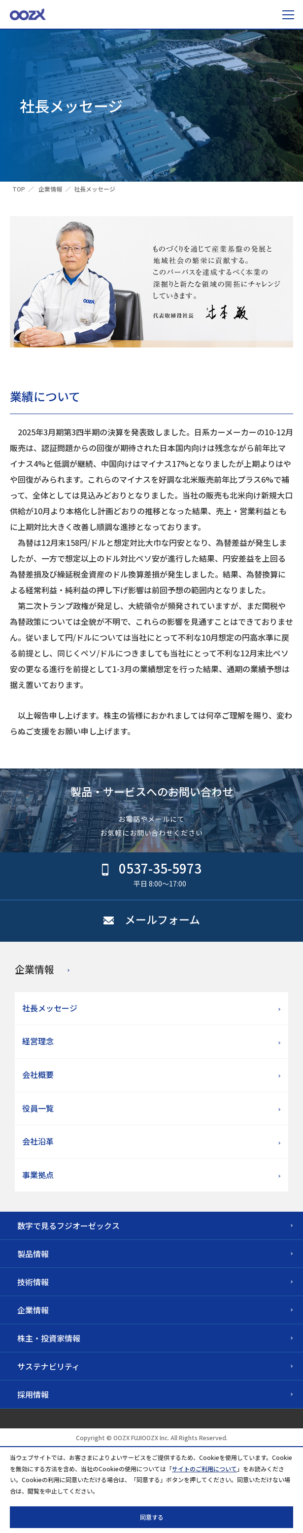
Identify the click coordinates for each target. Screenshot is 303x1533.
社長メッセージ (49, 1008)
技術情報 (33, 1282)
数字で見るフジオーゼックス (68, 1225)
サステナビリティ (48, 1366)
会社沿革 (38, 1141)
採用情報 (33, 1394)
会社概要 (38, 1074)
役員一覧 (38, 1108)
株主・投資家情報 (48, 1338)
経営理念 (38, 1041)
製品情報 (33, 1254)
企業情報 (50, 189)
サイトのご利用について (204, 1468)
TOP (18, 189)
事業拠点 (38, 1175)
